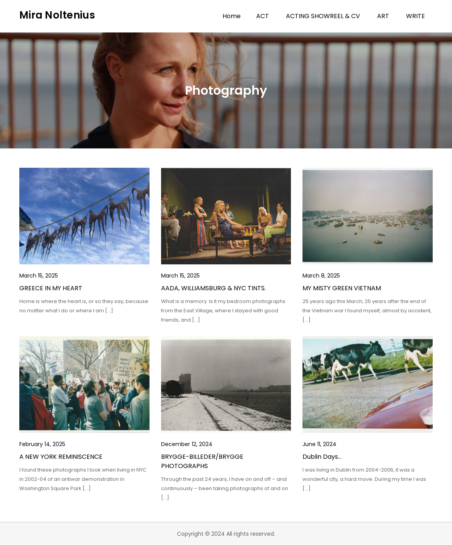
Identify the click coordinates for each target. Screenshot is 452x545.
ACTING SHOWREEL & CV (323, 16)
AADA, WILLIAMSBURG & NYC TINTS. (213, 288)
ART (383, 16)
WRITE (415, 16)
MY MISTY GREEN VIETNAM (341, 288)
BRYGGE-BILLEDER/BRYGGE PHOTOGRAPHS (202, 461)
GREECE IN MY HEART (50, 288)
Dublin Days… (322, 456)
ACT (262, 16)
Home (232, 16)
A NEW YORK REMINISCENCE (60, 456)
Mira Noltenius (57, 15)
